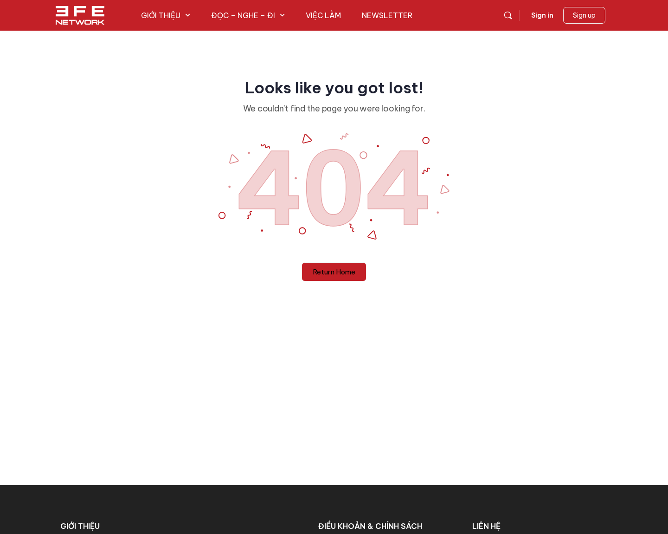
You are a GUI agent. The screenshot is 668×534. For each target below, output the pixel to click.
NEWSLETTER (387, 15)
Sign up (584, 15)
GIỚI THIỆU (165, 15)
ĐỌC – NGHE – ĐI (248, 15)
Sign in (542, 15)
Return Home (334, 271)
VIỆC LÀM (323, 15)
